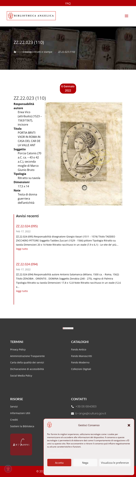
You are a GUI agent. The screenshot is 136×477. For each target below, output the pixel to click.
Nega (85, 462)
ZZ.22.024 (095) (27, 226)
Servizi (14, 406)
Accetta (59, 462)
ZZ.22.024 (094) (27, 264)
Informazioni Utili (20, 413)
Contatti (79, 399)
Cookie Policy (74, 470)
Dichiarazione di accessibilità (27, 369)
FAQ (68, 3)
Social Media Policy (21, 375)
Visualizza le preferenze (115, 462)
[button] (129, 425)
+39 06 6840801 (85, 407)
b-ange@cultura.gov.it (90, 413)
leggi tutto (22, 248)
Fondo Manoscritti (81, 356)
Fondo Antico (78, 349)
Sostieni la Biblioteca (22, 426)
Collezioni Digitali (81, 369)
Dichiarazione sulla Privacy (95, 470)
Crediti (14, 419)
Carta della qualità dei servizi (27, 362)
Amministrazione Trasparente (27, 356)
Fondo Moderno (80, 362)
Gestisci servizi (56, 453)
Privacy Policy (18, 349)
